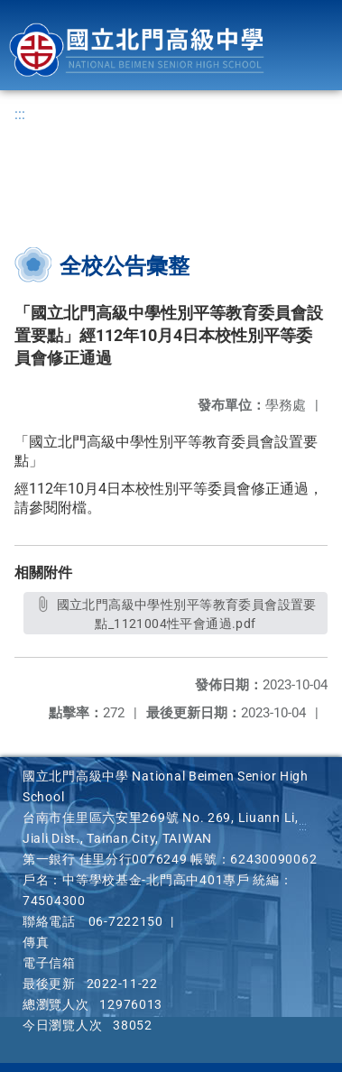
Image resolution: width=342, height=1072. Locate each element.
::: (19, 114)
